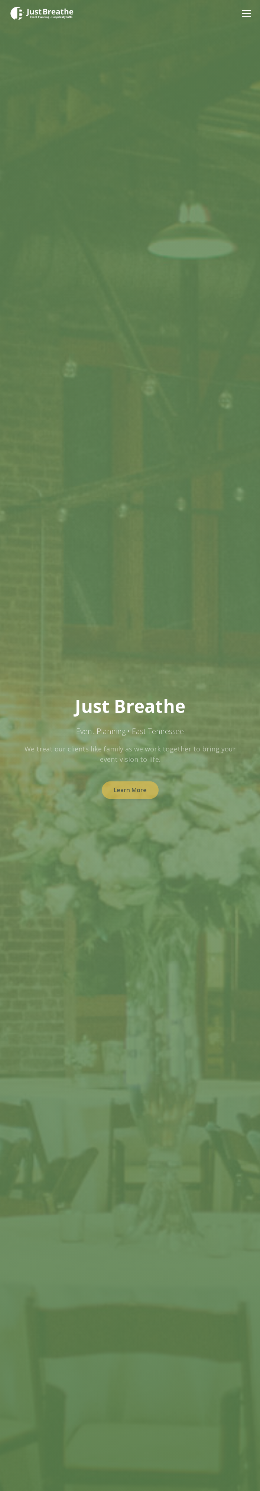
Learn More (130, 792)
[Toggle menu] (246, 13)
